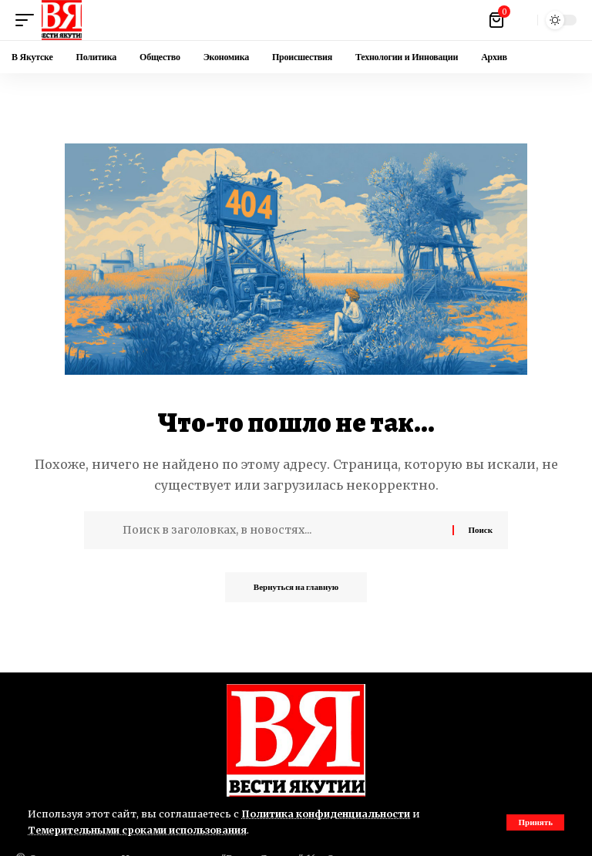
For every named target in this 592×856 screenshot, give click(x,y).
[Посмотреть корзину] (497, 20)
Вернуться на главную (296, 587)
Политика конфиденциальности (327, 813)
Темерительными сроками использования (141, 830)
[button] (535, 822)
